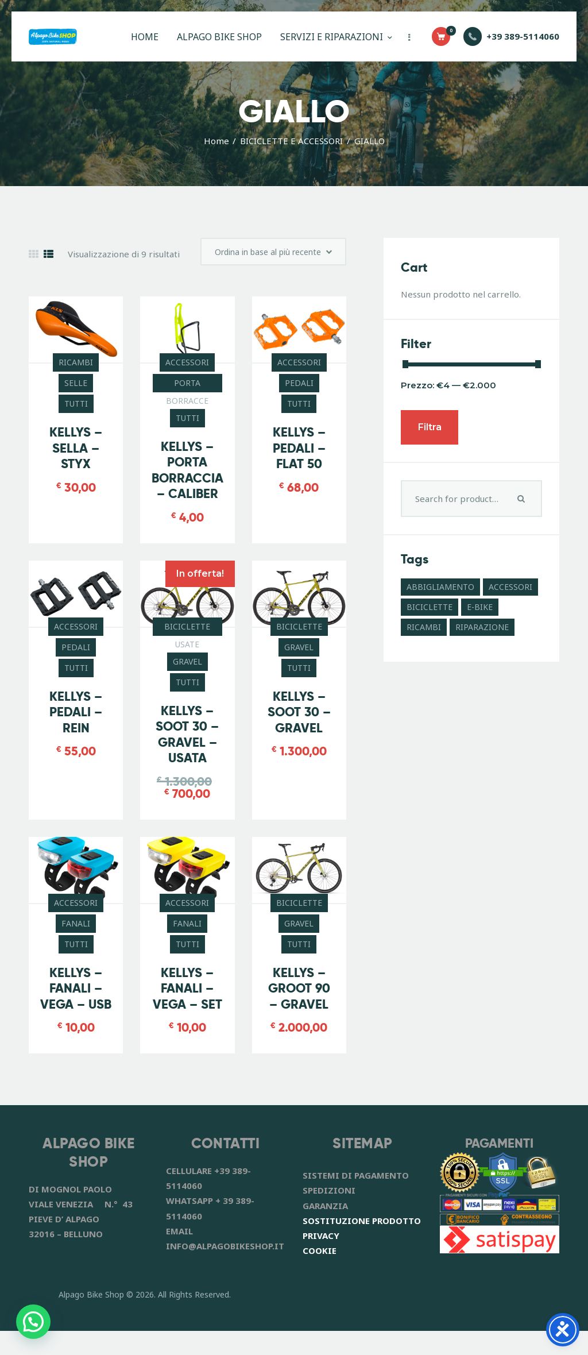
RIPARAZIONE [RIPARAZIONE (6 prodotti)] (482, 626)
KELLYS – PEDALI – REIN (75, 719)
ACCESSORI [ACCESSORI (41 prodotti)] (510, 586)
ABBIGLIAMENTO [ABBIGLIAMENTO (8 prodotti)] (440, 586)
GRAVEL (187, 669)
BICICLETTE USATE (187, 635)
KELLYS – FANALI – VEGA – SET (187, 996)
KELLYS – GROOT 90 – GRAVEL (299, 996)
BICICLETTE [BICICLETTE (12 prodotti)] (429, 606)
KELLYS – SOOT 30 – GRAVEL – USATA (187, 742)
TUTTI (76, 410)
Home (216, 141)
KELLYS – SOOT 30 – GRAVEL (299, 719)
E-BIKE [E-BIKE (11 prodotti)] (480, 606)
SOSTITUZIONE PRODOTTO (362, 1244)
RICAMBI (76, 369)
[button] (33, 1321)
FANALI (75, 931)
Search (522, 498)
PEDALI (299, 389)
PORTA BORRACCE (187, 391)
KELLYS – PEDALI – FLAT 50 (299, 454)
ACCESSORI (187, 369)
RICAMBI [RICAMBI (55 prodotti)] (424, 626)
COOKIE (319, 1275)
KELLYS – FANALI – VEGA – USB (75, 1004)
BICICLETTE (299, 633)
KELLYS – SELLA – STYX (75, 454)
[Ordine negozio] (266, 255)
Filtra (430, 427)
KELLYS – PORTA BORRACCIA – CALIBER (187, 477)
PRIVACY (321, 1259)
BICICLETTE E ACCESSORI (291, 141)
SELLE (75, 389)
